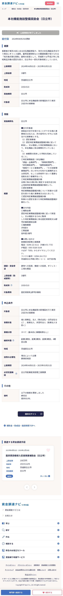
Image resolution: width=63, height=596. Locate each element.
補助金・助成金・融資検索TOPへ (21, 425)
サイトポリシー (11, 565)
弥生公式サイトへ (30, 574)
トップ (4, 9)
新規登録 (50, 3)
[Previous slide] (27, 487)
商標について (41, 570)
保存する (48, 592)
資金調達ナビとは (12, 509)
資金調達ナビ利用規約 (48, 565)
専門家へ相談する (15, 592)
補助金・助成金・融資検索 (20, 9)
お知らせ (9, 515)
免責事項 (36, 565)
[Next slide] (34, 487)
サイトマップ (9, 570)
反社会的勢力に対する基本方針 (25, 570)
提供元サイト (30, 414)
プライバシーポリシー (25, 565)
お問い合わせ (52, 570)
